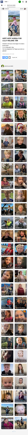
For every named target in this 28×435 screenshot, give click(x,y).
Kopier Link (14, 57)
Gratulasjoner (11, 6)
